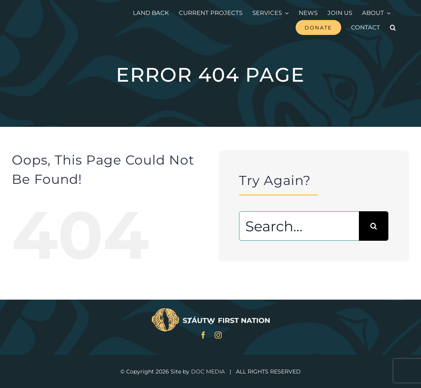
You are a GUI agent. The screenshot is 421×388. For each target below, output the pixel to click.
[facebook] (203, 335)
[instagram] (218, 335)
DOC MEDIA (208, 371)
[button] (393, 27)
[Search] (373, 226)
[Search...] (299, 226)
